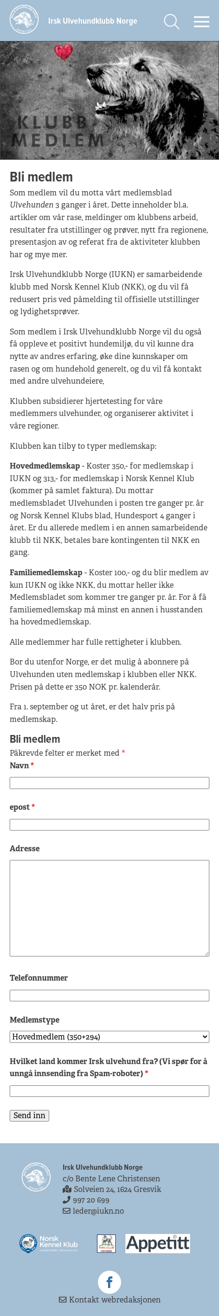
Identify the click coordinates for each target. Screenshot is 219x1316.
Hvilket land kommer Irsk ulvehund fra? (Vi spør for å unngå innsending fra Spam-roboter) (108, 1067)
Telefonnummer (39, 978)
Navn (22, 766)
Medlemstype (34, 1020)
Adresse (25, 849)
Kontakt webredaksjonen (110, 1300)
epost (22, 807)
